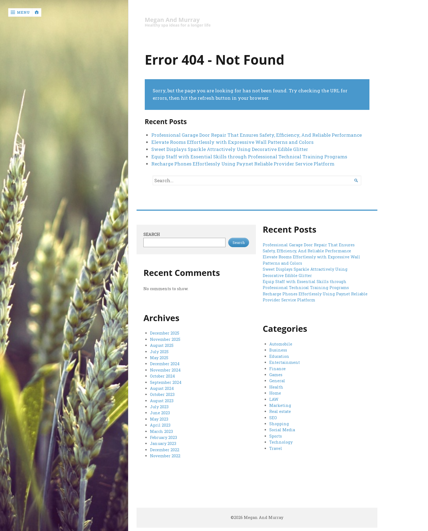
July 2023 (159, 406)
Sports (275, 436)
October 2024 (162, 376)
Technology (281, 442)
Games (275, 374)
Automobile (280, 344)
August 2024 (162, 388)
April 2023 (160, 425)
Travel (275, 448)
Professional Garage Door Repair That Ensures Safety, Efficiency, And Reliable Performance (256, 135)
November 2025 (165, 339)
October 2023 (162, 394)
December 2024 (165, 363)
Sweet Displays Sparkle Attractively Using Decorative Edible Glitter (229, 149)
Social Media (282, 429)
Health (276, 387)
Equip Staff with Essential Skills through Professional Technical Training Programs (249, 156)
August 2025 (161, 345)
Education (279, 356)
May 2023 (159, 419)
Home (275, 393)
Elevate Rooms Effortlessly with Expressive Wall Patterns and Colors (232, 142)
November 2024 (165, 370)
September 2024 (165, 382)
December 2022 (164, 449)
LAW (273, 399)
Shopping (279, 423)
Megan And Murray (172, 19)
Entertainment (284, 362)
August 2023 (161, 400)
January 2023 (163, 443)
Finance (277, 368)
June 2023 (160, 412)
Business (278, 350)
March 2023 (161, 431)
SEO (273, 417)
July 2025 (159, 351)
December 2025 (164, 333)
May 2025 (159, 357)
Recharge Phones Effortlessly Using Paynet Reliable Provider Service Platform (242, 164)
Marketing (280, 405)
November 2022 (165, 455)
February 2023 (163, 437)
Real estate (280, 411)
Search (151, 234)
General (277, 380)
